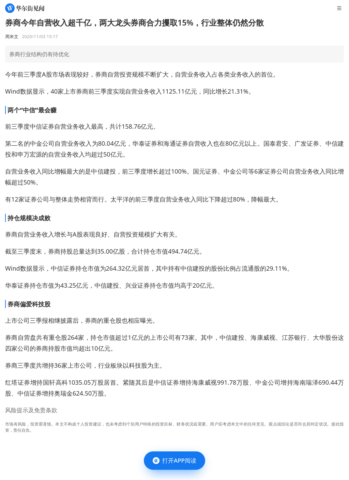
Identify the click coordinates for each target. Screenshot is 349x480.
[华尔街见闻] (24, 8)
